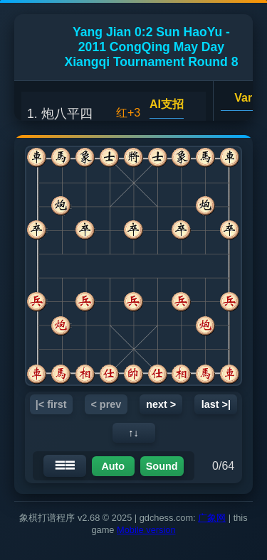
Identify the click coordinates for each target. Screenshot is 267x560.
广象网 (212, 517)
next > (161, 404)
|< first (51, 404)
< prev (105, 404)
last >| (216, 404)
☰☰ (65, 465)
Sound (162, 466)
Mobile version (146, 529)
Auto (113, 466)
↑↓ (133, 432)
